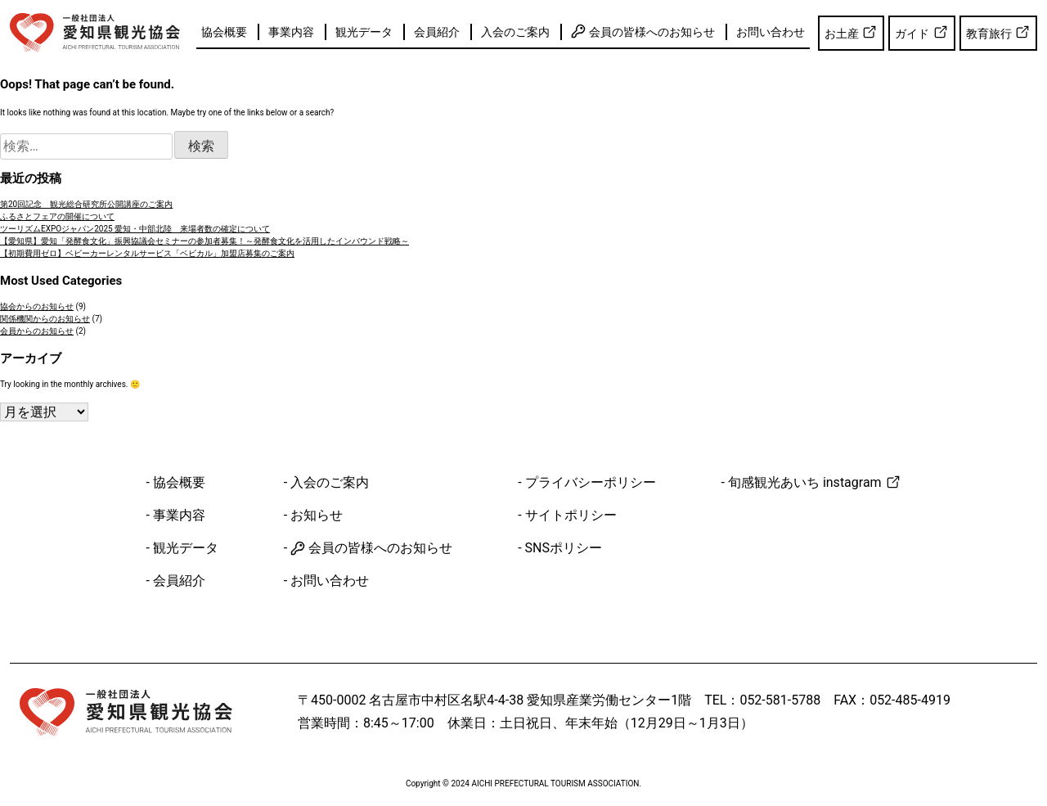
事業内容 (291, 31)
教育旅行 (998, 32)
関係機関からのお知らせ (45, 318)
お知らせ (316, 515)
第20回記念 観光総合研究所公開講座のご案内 (86, 204)
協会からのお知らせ (37, 306)
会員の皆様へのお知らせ (642, 31)
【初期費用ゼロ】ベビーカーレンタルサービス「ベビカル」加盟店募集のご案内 (147, 253)
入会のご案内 (515, 31)
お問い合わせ (770, 31)
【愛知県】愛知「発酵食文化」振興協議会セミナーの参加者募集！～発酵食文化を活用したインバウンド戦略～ (204, 240)
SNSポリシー (563, 548)
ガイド (921, 32)
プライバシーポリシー (590, 482)
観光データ (364, 31)
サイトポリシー (571, 515)
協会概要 (224, 31)
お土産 (851, 32)
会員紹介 (437, 31)
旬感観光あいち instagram (814, 482)
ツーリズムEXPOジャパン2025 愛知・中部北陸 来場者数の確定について (135, 228)
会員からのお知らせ (37, 330)
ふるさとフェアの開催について (57, 216)
